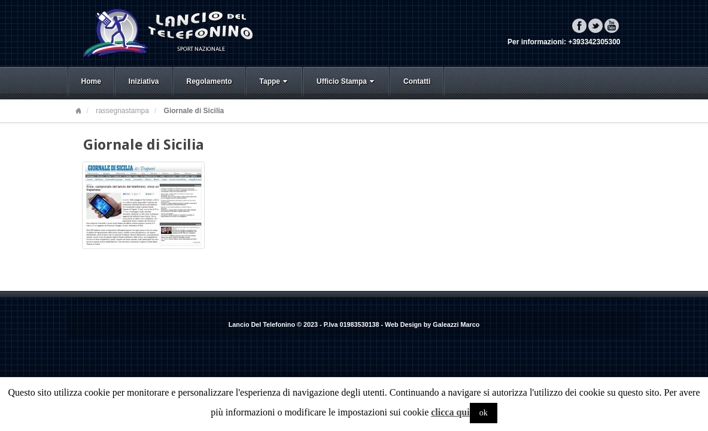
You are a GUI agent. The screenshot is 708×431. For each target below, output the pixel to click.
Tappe (275, 81)
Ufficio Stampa (346, 81)
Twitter (595, 26)
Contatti (416, 81)
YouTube (611, 26)
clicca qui (450, 412)
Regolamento (209, 81)
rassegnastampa (122, 111)
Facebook (579, 26)
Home (91, 81)
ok (483, 412)
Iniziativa (144, 81)
